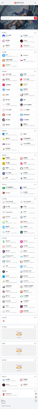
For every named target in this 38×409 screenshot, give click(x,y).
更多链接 (3, 403)
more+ (35, 32)
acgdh (9, 405)
